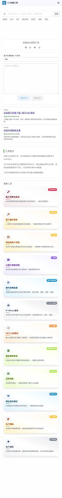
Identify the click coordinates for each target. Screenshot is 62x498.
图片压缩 (25, 19)
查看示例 (37, 98)
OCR (11, 19)
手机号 (33, 19)
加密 (46, 19)
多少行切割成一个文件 (31, 58)
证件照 (5, 19)
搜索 (56, 14)
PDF (17, 19)
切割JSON (23, 98)
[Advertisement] (31, 31)
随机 (40, 19)
